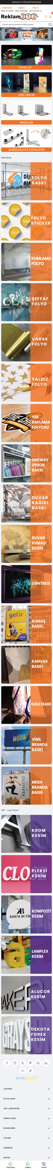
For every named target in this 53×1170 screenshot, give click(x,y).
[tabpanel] (26, 34)
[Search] (26, 24)
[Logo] (19, 16)
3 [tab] (29, 39)
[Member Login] (46, 16)
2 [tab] (26, 39)
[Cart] (50, 16)
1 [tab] (24, 39)
